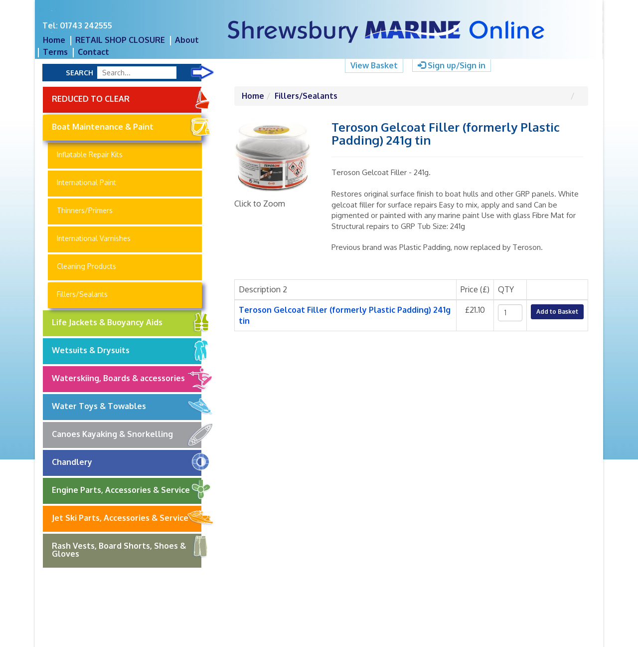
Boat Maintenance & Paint (126, 127)
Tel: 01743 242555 (77, 25)
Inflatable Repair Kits (90, 154)
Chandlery (126, 462)
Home (54, 40)
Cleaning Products (86, 266)
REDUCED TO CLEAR (126, 98)
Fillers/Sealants (82, 294)
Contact (93, 52)
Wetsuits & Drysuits (126, 351)
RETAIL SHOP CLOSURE (120, 40)
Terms (55, 52)
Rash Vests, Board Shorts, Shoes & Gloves (126, 546)
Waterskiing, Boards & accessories (126, 379)
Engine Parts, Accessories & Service (126, 490)
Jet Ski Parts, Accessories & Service (126, 518)
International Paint (86, 182)
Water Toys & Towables (126, 407)
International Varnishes (94, 238)
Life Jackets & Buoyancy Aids (126, 323)
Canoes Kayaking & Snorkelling (126, 434)
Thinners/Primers (85, 210)
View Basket (374, 65)
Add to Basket (557, 311)
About (187, 40)
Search (79, 72)
